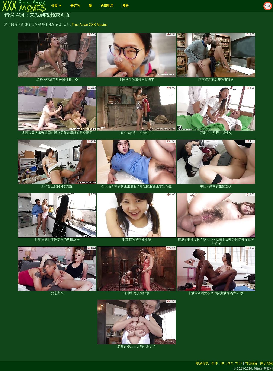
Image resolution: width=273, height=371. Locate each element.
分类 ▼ (56, 5)
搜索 (125, 5)
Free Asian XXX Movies (89, 24)
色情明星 (107, 5)
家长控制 (266, 363)
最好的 (75, 5)
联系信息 (202, 363)
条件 (214, 363)
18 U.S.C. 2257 (231, 363)
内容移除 (251, 363)
